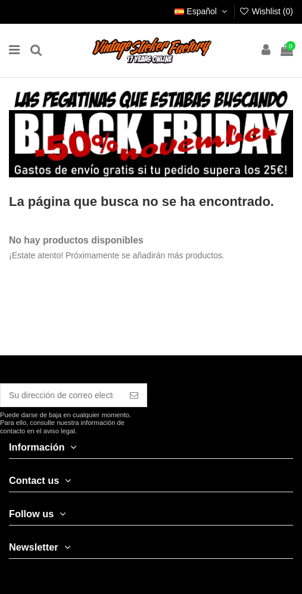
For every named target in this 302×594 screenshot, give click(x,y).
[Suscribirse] (134, 395)
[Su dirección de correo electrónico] (61, 395)
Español (202, 11)
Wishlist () (266, 11)
